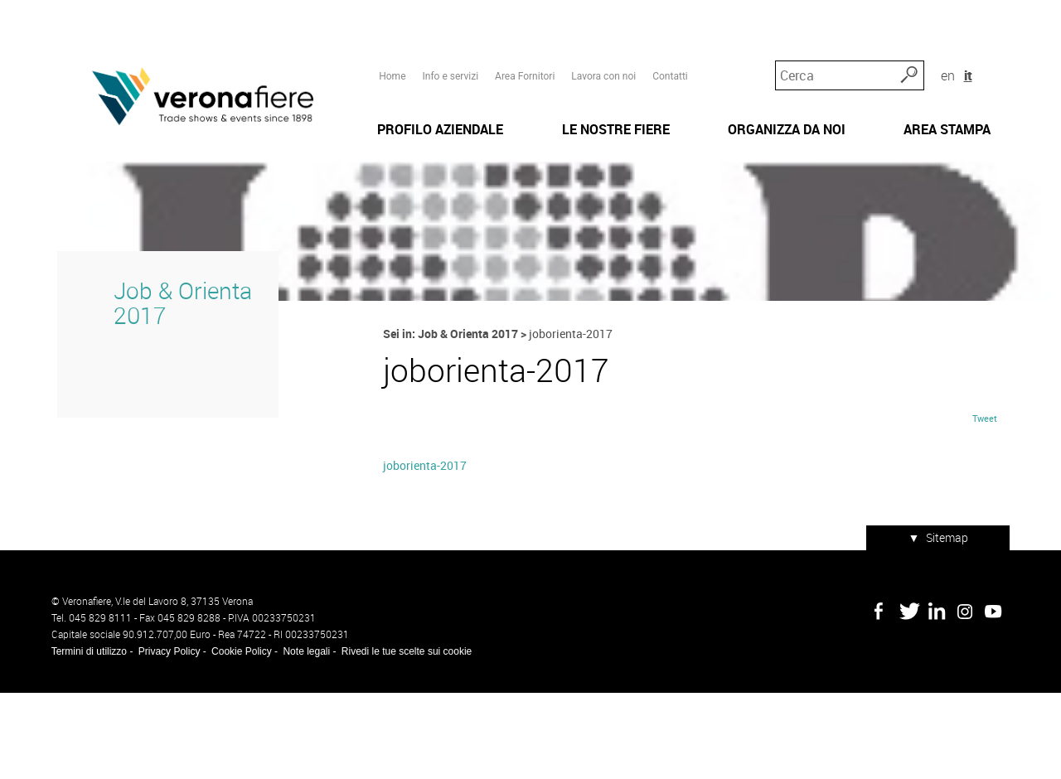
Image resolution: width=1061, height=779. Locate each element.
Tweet (991, 512)
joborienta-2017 (423, 560)
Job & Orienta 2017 (170, 384)
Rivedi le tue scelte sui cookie (400, 737)
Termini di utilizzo (82, 737)
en (969, 41)
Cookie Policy (235, 737)
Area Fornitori (522, 42)
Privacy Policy (163, 737)
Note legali (300, 737)
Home (390, 42)
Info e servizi (448, 42)
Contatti (668, 42)
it (990, 41)
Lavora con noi (601, 42)
